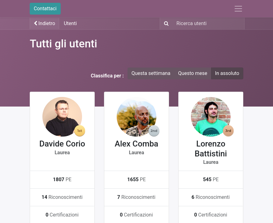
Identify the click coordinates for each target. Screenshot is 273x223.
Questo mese (192, 73)
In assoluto (227, 73)
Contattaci (45, 8)
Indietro (44, 23)
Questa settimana (151, 73)
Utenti (70, 23)
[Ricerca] (165, 23)
